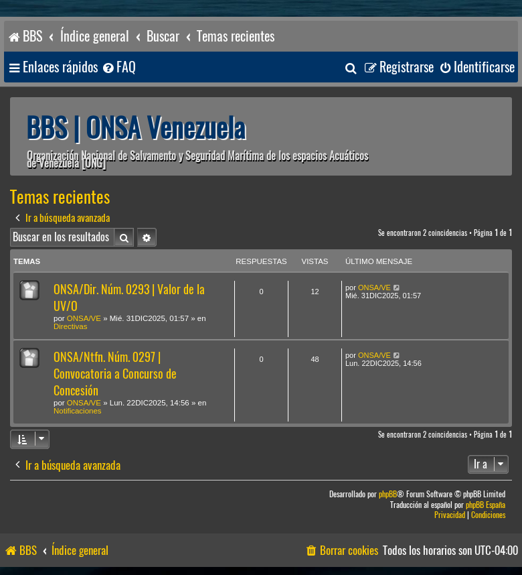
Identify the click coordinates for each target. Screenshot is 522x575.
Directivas (70, 326)
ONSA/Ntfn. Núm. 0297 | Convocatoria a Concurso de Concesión (115, 373)
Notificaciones (78, 411)
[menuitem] (118, 67)
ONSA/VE (84, 318)
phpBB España (485, 505)
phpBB (388, 494)
